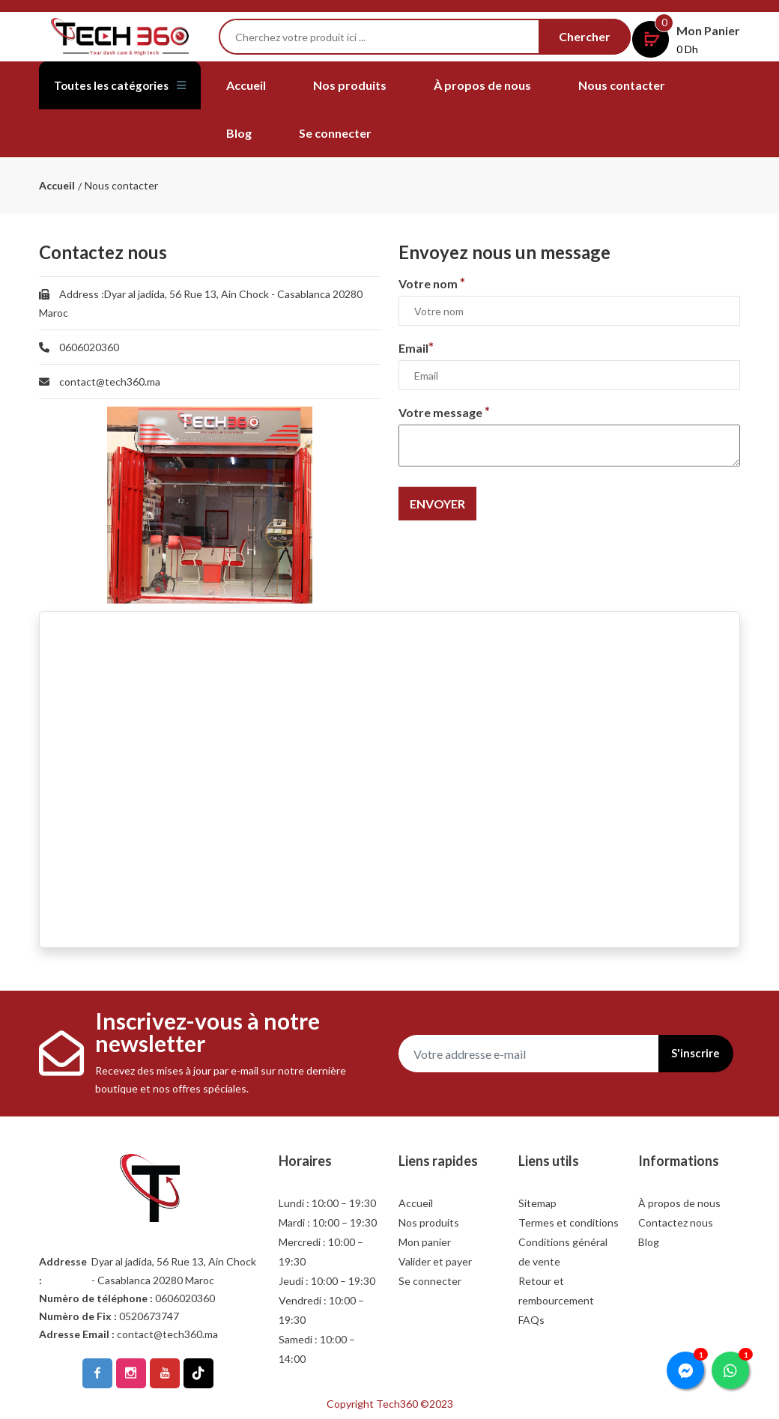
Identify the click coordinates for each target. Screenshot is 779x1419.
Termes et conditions (568, 1222)
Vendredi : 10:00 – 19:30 (321, 1310)
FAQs (531, 1319)
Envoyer (437, 503)
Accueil (246, 85)
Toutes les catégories (87, 102)
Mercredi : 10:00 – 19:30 (321, 1252)
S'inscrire (689, 1053)
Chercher (584, 36)
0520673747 (149, 1316)
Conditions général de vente (562, 1252)
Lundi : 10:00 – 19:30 (327, 1203)
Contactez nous (675, 1222)
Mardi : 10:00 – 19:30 (328, 1222)
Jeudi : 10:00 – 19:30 (327, 1280)
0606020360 (89, 347)
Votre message (444, 412)
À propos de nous (482, 85)
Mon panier (424, 1242)
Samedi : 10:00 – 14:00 (317, 1349)
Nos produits (350, 85)
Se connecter (335, 133)
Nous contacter (621, 85)
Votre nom (431, 283)
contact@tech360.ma (109, 381)
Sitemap (537, 1203)
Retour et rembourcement (556, 1290)
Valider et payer (435, 1261)
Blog (239, 133)
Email (416, 347)
